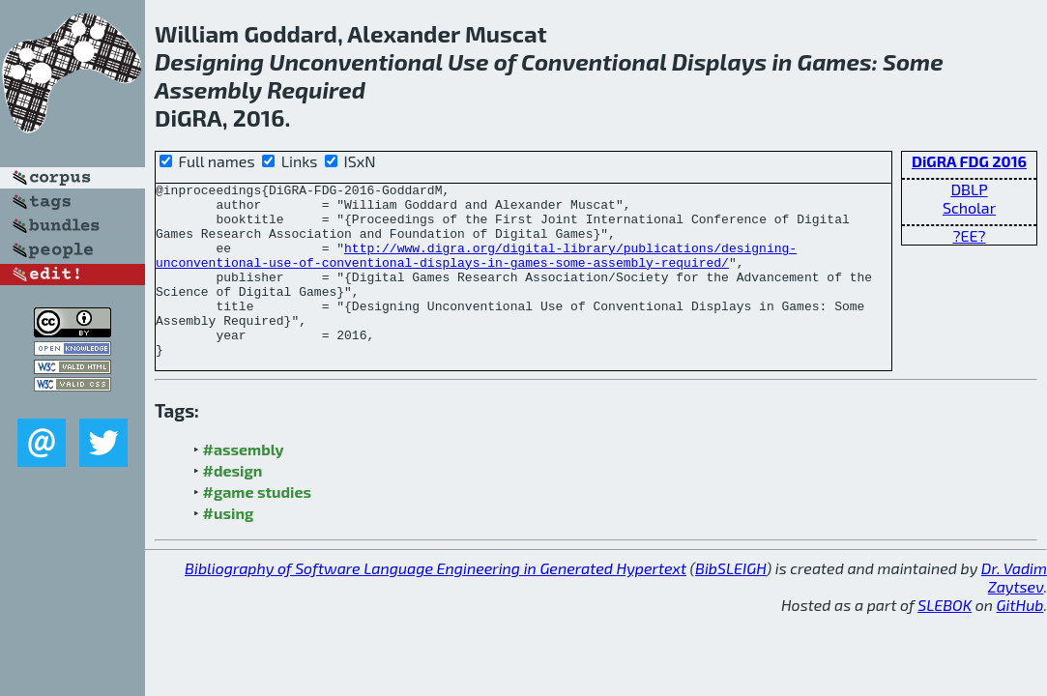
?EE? (968, 235)
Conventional (593, 61)
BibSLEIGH (730, 603)
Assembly (208, 89)
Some (913, 61)
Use (468, 61)
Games (835, 61)
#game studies (257, 526)
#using (228, 547)
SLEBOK (944, 639)
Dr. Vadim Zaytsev (1014, 612)
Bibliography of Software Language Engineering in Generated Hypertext (435, 603)
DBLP (968, 189)
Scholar (969, 207)
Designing (209, 61)
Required (316, 89)
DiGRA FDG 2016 (969, 161)
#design (233, 505)
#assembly (243, 484)
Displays (720, 61)
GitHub (1020, 639)
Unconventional (355, 61)
